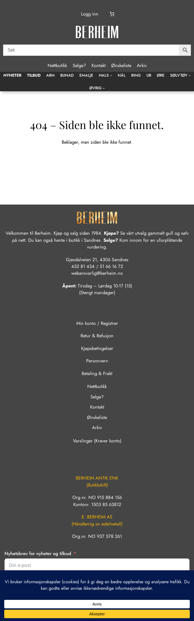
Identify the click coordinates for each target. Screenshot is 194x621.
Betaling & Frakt (97, 373)
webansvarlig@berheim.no (97, 273)
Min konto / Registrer (97, 323)
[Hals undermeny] (111, 75)
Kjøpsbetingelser (97, 348)
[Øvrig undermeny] (103, 88)
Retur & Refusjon (97, 335)
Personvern (97, 361)
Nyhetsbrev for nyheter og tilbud (38, 553)
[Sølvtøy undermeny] (189, 75)
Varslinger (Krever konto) (97, 441)
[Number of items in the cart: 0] (112, 13)
